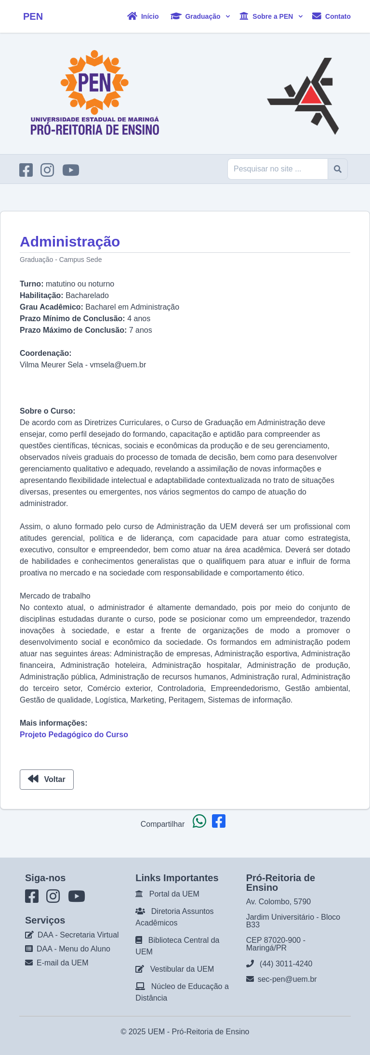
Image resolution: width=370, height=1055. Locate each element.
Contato (331, 16)
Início (143, 16)
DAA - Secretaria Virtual (78, 935)
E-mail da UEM (63, 963)
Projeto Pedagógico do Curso (74, 734)
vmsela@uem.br (118, 365)
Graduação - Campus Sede (61, 259)
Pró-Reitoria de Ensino (211, 1032)
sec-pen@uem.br (287, 979)
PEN (33, 16)
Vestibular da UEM (182, 969)
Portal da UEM (174, 894)
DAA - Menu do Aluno (73, 949)
